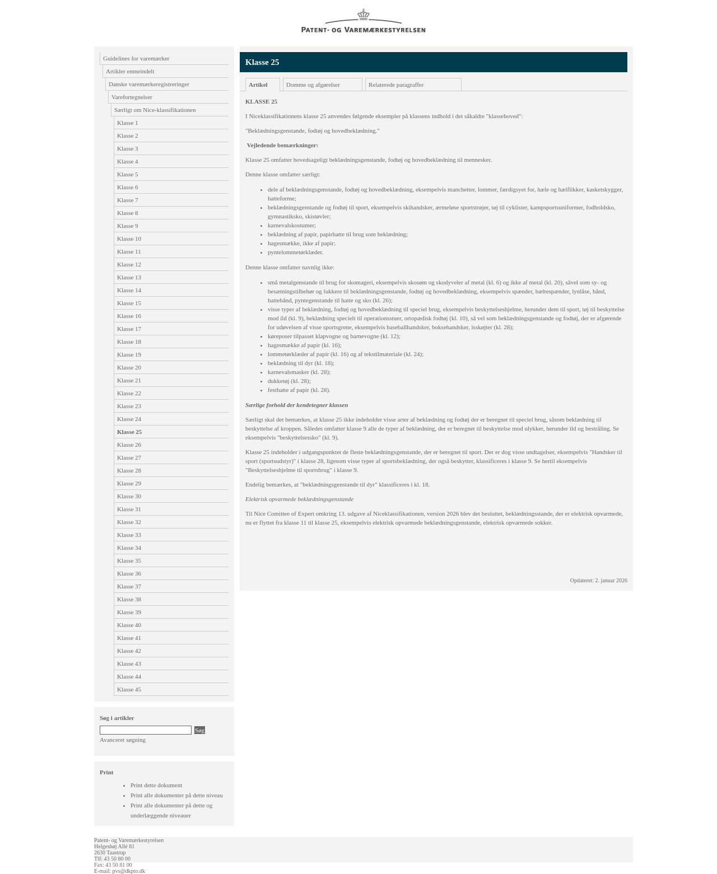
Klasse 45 (129, 689)
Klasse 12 (129, 264)
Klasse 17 (129, 328)
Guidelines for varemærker (136, 58)
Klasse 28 (129, 470)
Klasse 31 (129, 509)
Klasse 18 (129, 341)
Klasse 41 (129, 637)
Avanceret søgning (123, 739)
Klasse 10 (129, 238)
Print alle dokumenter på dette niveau (177, 795)
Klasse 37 (129, 586)
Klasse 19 (129, 354)
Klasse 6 (127, 187)
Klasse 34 (129, 547)
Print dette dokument (156, 785)
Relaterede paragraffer (396, 84)
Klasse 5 (127, 174)
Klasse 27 (129, 457)
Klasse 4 (127, 161)
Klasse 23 (129, 406)
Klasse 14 (129, 290)
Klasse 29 (129, 483)
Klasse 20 (129, 367)
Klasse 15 (129, 303)
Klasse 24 (129, 418)
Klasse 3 (127, 148)
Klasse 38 (129, 599)
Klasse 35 (129, 560)
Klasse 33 (129, 534)
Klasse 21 (129, 380)
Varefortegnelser (131, 97)
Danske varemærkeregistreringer (149, 84)
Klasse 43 (129, 663)
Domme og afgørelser (313, 84)
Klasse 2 (127, 135)
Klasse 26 (129, 444)
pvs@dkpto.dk (129, 871)
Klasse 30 (129, 496)
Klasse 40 (129, 624)
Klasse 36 (129, 573)
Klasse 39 (129, 612)
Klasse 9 (127, 225)
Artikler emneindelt (130, 71)
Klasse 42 (129, 650)
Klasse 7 (127, 200)
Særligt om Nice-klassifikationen (154, 109)
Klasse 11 (129, 251)
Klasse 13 (129, 277)
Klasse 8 (127, 212)
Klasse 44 (129, 676)
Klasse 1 (127, 122)
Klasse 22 (129, 393)
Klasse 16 (129, 315)
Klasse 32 (129, 521)
